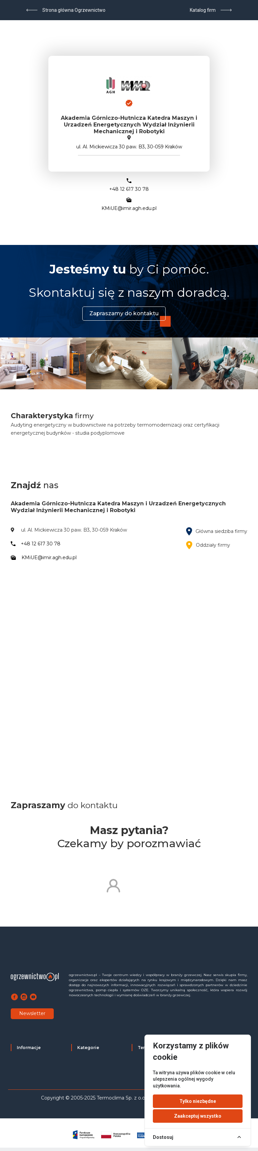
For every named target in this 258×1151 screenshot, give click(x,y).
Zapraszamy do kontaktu (124, 313)
